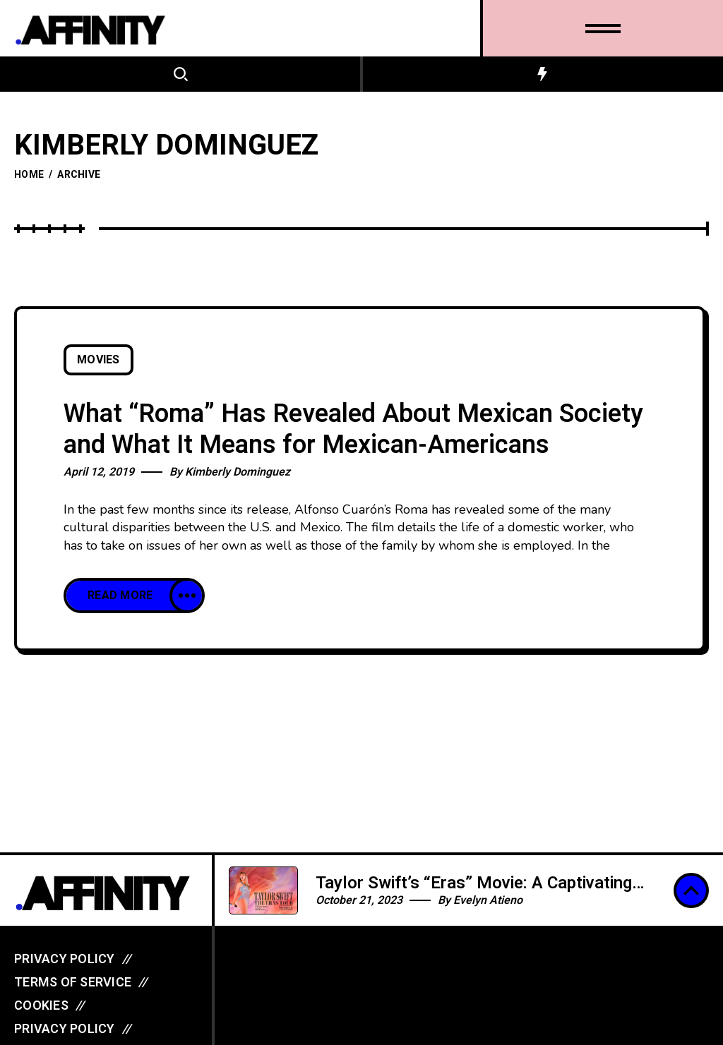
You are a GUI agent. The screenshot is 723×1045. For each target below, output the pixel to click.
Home (29, 174)
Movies (98, 359)
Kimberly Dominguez (237, 472)
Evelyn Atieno (487, 900)
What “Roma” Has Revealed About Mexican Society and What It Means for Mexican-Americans (353, 429)
